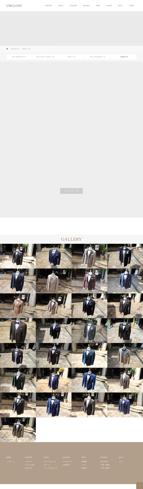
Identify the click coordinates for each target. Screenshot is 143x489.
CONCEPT (48, 5)
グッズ (83, 465)
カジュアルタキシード (98, 57)
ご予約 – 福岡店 (105, 465)
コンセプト (28, 461)
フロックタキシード (50, 461)
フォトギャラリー (68, 461)
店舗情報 (84, 461)
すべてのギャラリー (19, 57)
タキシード (71, 57)
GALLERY (73, 5)
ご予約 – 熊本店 (105, 468)
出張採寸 (84, 468)
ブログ (121, 461)
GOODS (109, 5)
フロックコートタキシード (45, 57)
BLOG (120, 5)
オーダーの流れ (30, 465)
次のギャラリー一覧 (71, 191)
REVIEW (86, 5)
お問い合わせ (104, 461)
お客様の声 (124, 57)
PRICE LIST (28, 468)
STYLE (60, 5)
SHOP (98, 5)
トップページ (10, 461)
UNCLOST (14, 5)
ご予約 (131, 5)
